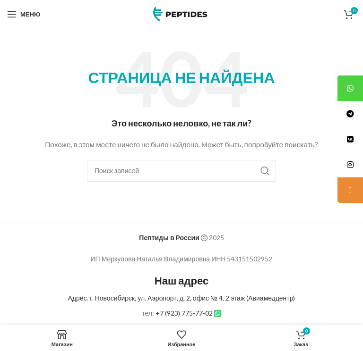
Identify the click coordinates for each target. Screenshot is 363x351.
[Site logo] (181, 13)
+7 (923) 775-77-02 (184, 313)
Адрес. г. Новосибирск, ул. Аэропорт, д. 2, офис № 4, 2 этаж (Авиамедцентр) (181, 298)
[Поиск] (181, 171)
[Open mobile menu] (23, 14)
